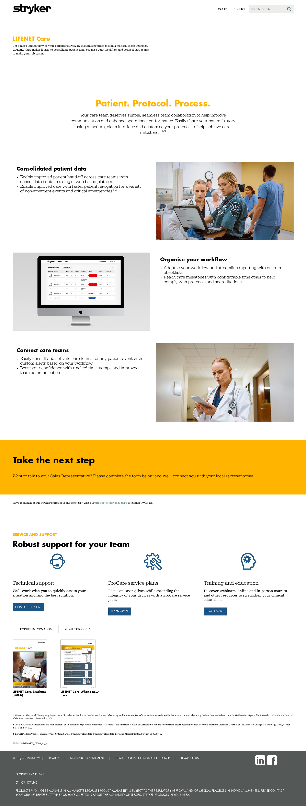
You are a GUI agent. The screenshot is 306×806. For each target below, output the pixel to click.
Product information (35, 629)
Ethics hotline (26, 782)
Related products (78, 629)
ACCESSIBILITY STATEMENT (87, 758)
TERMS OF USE (190, 758)
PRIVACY (53, 758)
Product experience (30, 774)
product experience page (111, 502)
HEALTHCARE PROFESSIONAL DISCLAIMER (142, 758)
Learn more (119, 611)
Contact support (28, 607)
